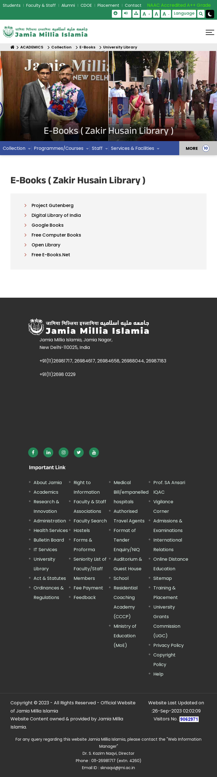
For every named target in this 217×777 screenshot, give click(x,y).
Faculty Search (90, 521)
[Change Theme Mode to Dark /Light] (210, 14)
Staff (97, 148)
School (121, 578)
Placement (108, 5)
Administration (50, 521)
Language (184, 13)
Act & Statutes (50, 578)
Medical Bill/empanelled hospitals (131, 492)
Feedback (85, 597)
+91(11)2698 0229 (57, 374)
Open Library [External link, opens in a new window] (46, 245)
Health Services (51, 530)
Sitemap (162, 578)
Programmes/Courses (58, 148)
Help (158, 674)
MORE (192, 148)
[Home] (12, 47)
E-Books (87, 47)
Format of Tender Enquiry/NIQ (127, 540)
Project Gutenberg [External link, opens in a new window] (53, 205)
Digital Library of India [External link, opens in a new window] (56, 215)
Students (12, 5)
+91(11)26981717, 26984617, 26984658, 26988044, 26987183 (102, 361)
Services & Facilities (132, 148)
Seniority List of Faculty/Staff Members (90, 569)
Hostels (82, 530)
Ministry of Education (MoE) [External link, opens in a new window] (125, 636)
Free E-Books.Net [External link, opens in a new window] (51, 254)
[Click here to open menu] (210, 32)
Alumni (68, 5)
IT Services (45, 549)
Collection (61, 47)
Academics (46, 492)
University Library (120, 47)
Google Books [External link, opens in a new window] (48, 225)
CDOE (86, 5)
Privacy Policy (168, 645)
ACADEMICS (31, 47)
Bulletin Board (49, 540)
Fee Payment (88, 588)
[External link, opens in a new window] (33, 452)
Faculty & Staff (41, 5)
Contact (133, 5)
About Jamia (48, 482)
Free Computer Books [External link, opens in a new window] (56, 235)
